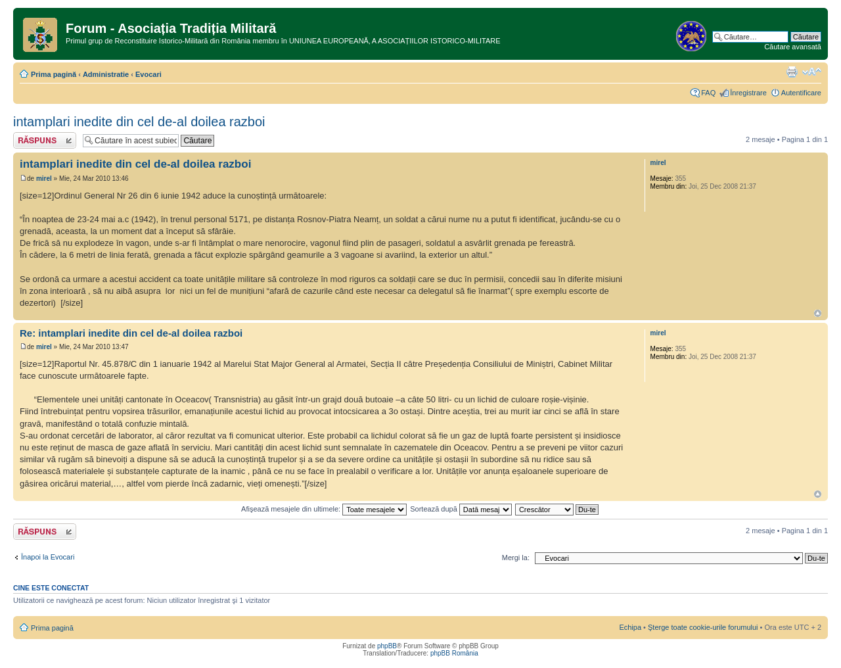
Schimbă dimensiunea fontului (811, 72)
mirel (44, 178)
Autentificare (801, 93)
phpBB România (454, 653)
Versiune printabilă (791, 72)
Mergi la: (516, 557)
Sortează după (461, 509)
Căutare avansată (792, 47)
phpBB (387, 646)
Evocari (148, 74)
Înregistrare (748, 93)
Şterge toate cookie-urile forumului (703, 627)
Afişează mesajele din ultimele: (324, 509)
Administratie (106, 74)
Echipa (630, 627)
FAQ (708, 93)
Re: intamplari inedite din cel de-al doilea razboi (131, 333)
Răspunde (44, 140)
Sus (817, 313)
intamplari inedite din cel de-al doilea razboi (139, 121)
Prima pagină (53, 74)
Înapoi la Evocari (47, 557)
